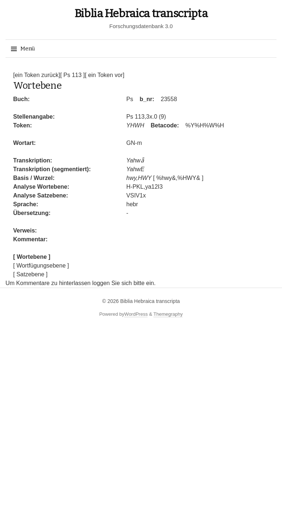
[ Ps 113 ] (72, 75)
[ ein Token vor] (104, 75)
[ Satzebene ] (30, 274)
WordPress (136, 314)
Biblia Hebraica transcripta (141, 13)
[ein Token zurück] (36, 75)
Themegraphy (168, 314)
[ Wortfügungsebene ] (41, 265)
